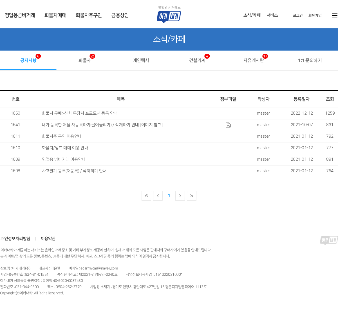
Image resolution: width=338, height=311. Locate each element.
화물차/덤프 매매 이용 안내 (65, 148)
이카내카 (173, 14)
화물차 (85, 60)
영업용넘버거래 (20, 15)
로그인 (298, 15)
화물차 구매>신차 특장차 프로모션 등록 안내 (80, 113)
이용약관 (48, 238)
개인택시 (141, 60)
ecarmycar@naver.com (99, 268)
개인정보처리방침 (15, 238)
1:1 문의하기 (310, 60)
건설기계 (197, 60)
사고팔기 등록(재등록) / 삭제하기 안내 (74, 171)
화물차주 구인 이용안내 (62, 136)
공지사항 (28, 60)
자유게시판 (253, 60)
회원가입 (314, 15)
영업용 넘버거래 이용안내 (64, 159)
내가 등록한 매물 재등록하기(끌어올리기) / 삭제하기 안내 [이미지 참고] (102, 124)
